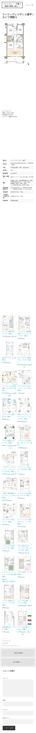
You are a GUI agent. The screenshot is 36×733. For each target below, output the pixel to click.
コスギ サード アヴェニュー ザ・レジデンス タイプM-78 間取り (9, 469)
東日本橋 (4, 393)
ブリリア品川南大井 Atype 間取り (24, 628)
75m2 (8, 645)
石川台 (19, 526)
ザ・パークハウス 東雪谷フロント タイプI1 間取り (25, 522)
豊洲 (3, 419)
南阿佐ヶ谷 (5, 445)
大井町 (19, 632)
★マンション (18, 645)
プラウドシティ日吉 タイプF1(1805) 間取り (24, 469)
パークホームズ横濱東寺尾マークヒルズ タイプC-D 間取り (24, 334)
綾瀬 (3, 607)
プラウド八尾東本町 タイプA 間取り (9, 332)
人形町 (14, 393)
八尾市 (4, 336)
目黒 (3, 550)
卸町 (19, 498)
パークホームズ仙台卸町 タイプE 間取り (24, 494)
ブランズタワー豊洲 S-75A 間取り (9, 415)
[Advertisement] (18, 89)
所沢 (3, 524)
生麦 (19, 338)
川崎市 (4, 474)
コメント (5, 678)
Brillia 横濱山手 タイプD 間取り (9, 628)
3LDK (4, 645)
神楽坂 (30, 605)
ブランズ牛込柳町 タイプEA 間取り (24, 602)
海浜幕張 (20, 421)
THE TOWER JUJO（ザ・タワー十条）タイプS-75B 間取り (24, 548)
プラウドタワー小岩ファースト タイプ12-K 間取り (25, 388)
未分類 (4, 362)
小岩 (19, 393)
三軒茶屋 (20, 447)
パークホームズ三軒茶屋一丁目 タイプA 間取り (25, 443)
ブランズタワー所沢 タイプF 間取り (9, 520)
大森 (27, 632)
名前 (4, 700)
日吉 (19, 474)
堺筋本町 (20, 364)
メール (5, 709)
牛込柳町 (20, 605)
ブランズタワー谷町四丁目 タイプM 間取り (24, 360)
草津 (19, 577)
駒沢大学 (4, 500)
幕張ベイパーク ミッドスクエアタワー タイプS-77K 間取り (24, 417)
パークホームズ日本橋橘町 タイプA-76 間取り (9, 388)
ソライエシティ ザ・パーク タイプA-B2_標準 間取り (9, 574)
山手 (3, 632)
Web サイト (6, 718)
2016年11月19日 (6, 641)
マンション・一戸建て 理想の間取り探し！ (12, 5)
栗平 (7, 643)
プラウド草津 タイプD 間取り (25, 573)
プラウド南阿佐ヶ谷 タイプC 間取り (9, 442)
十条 (19, 552)
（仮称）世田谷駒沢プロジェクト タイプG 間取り (9, 495)
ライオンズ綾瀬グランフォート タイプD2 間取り (9, 603)
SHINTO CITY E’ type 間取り (9, 359)
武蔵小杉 (14, 474)
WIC (13, 645)
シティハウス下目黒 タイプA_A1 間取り (9, 547)
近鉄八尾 (14, 336)
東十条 (27, 553)
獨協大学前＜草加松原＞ (9, 581)
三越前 (9, 395)
